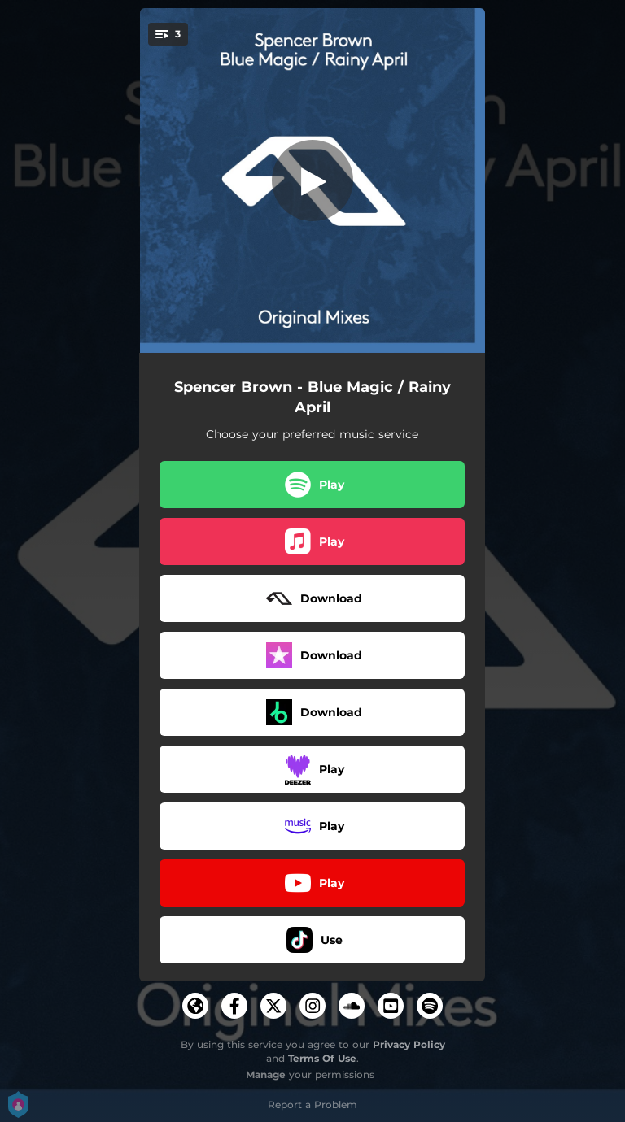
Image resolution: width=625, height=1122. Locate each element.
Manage (266, 1074)
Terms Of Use (322, 1058)
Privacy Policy (409, 1044)
